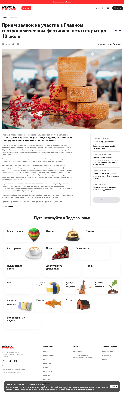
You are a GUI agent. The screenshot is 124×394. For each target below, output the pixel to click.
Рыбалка (40, 300)
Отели (50, 231)
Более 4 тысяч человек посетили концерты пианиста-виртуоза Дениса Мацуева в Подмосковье (105, 160)
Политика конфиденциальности (13, 369)
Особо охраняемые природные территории (82, 356)
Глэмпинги (82, 248)
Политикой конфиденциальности (79, 389)
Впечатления (15, 231)
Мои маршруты (108, 351)
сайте (42, 159)
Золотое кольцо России (62, 2)
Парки (89, 265)
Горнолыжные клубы (16, 319)
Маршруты (47, 371)
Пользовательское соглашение (13, 366)
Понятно (114, 386)
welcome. (8, 347)
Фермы (69, 300)
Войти (104, 359)
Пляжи (90, 231)
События (46, 375)
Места (45, 351)
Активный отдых (40, 284)
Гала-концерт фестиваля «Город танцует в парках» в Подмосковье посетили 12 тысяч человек (104, 144)
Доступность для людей (54, 267)
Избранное (106, 355)
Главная (5, 17)
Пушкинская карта (14, 267)
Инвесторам (77, 351)
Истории (46, 379)
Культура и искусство (70, 285)
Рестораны (14, 248)
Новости (13, 17)
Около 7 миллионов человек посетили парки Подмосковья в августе (106, 176)
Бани (9, 283)
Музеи (49, 248)
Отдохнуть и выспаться (11, 302)
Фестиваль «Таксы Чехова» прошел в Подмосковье (104, 188)
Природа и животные (99, 285)
